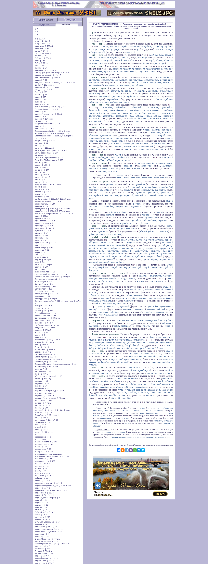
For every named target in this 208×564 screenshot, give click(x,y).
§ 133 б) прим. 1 (66, 214)
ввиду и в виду (41, 184)
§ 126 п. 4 (45, 347)
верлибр (38, 330)
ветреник (38, 381)
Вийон (37, 515)
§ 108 (47, 517)
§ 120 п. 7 (45, 556)
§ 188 (45, 408)
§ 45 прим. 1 (48, 393)
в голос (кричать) (41, 204)
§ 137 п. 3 (41, 39)
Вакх (37, 65)
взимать (38, 469)
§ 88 (49, 371)
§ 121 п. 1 (49, 155)
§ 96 (44, 99)
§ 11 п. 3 (50, 129)
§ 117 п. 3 (47, 306)
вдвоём (38, 219)
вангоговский (40, 87)
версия (37, 335)
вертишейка (39, 342)
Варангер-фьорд (41, 109)
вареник (38, 116)
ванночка (38, 102)
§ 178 (50, 311)
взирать (38, 471)
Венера (38, 311)
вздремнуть (39, 466)
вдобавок (38, 233)
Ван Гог (38, 85)
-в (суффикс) (40, 44)
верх (36, 345)
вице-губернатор (41, 558)
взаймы (38, 447)
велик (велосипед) (42, 272)
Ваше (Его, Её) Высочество (46, 160)
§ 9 (44, 126)
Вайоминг (39, 58)
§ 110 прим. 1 (48, 148)
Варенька (38, 121)
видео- (37, 488)
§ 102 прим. (64, 456)
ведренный (39, 250)
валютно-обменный (42, 78)
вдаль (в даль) (41, 211)
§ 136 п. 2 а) (47, 432)
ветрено (38, 386)
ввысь (37, 189)
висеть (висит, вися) (43, 541)
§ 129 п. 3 (57, 75)
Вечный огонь (40, 415)
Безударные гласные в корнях (135, 26)
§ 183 (49, 289)
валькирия (39, 70)
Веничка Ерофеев (42, 318)
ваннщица (39, 104)
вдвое (37, 216)
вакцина (38, 68)
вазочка (38, 56)
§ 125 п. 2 (47, 352)
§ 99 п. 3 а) (66, 486)
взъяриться (39, 476)
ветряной (38, 396)
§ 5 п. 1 (44, 253)
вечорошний (40, 420)
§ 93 (44, 180)
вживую (38, 432)
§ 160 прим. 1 (47, 85)
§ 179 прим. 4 (63, 544)
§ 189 (55, 367)
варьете (38, 126)
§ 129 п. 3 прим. (53, 87)
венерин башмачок (42, 316)
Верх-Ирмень (40, 350)
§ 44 (48, 534)
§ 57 (44, 112)
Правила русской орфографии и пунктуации (131, 3)
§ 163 (63, 107)
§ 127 (49, 282)
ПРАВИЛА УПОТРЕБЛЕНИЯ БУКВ (105, 24)
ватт (36, 146)
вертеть (38, 337)
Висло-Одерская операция (45, 544)
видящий (38, 507)
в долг (37, 240)
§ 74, (44, 495)
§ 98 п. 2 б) (49, 320)
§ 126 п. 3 (54, 109)
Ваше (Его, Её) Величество (46, 158)
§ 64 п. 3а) (46, 379)
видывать (38, 505)
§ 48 (44, 56)
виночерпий (39, 534)
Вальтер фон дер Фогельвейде (47, 73)
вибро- (37, 481)
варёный (38, 119)
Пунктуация (70, 19)
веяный (38, 427)
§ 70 (46, 238)
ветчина (38, 403)
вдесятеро (39, 226)
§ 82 (40, 434)
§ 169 (45, 267)
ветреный (38, 391)
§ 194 (65, 274)
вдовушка (39, 238)
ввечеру (38, 182)
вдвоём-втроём (41, 221)
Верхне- (38, 352)
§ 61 (46, 505)
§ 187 (43, 255)
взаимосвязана (41, 444)
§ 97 (45, 116)
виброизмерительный (43, 483)
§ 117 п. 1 (53, 243)
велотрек (38, 306)
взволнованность (42, 461)
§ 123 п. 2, (57, 136)
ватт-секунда (40, 150)
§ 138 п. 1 (46, 41)
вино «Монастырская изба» (46, 529)
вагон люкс (39, 46)
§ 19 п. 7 (46, 405)
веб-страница (40, 248)
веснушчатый (40, 371)
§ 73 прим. (56, 539)
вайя (37, 61)
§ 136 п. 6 (46, 165)
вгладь (37, 194)
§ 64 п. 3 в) (47, 551)
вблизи (37, 165)
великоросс (39, 296)
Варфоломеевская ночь (44, 124)
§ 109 (46, 104)
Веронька (38, 333)
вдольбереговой (41, 243)
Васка (37, 138)
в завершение (40, 437)
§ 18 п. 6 (44, 418)
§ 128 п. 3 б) (53, 294)
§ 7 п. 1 (43, 262)
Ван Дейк (38, 90)
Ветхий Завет (40, 401)
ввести (37, 180)
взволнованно (40, 459)
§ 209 (46, 170)
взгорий (38, 464)
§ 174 (49, 413)
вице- (37, 556)
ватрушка (38, 143)
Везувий (38, 267)
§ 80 (48, 44)
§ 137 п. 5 (57, 201)
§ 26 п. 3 (43, 61)
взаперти (38, 452)
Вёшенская (39, 422)
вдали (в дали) (41, 209)
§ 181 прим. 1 (67, 136)
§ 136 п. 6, (53, 199)
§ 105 (45, 381)
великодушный (41, 294)
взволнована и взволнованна (46, 456)
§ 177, (59, 274)
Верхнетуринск (41, 357)
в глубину (38, 197)
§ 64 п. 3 (58, 114)
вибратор (38, 478)
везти (37, 265)
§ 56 (56, 420)
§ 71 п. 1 (66, 134)
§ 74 (44, 337)
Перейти (160, 493)
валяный (38, 80)
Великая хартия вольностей (46, 279)
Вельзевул (39, 308)
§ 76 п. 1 (50, 495)
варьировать (40, 129)
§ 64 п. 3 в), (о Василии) (53, 134)
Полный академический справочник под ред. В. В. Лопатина (59, 4)
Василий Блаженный (43, 136)
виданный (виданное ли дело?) (47, 486)
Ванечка (38, 95)
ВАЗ (36, 53)
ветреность (39, 388)
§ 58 (45, 507)
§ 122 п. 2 (49, 46)
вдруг (37, 245)
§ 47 (46, 121)
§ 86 (47, 49)
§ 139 (44, 163)
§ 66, (49, 340)
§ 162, (45, 311)
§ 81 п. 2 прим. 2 (47, 265)
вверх (37, 175)
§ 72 (49, 437)
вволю (37, 187)
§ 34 (46, 143)
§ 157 (59, 376)
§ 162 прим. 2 (50, 70)
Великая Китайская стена (45, 274)
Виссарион (39, 549)
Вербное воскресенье (43, 325)
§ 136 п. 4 (45, 216)
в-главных (39, 192)
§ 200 (64, 490)
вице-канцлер (40, 561)
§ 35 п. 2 (56, 541)
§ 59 (45, 500)
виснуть (38, 546)
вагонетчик (39, 49)
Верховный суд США (43, 367)
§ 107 (43, 97)
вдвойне (38, 223)
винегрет (38, 524)
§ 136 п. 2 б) (48, 223)
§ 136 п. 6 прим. (64, 199)
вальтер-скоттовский (43, 75)
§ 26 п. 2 (47, 58)
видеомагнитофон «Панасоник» (48, 490)
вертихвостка (40, 340)
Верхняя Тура (40, 362)
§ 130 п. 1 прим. (63, 410)
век (36, 269)
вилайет (38, 519)
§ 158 (44, 92)
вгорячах (38, 206)
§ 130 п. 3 (56, 78)
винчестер (39, 537)
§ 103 (54, 442)
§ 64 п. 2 (44, 51)
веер (37, 262)
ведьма (38, 260)
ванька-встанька (41, 107)
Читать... (99, 492)
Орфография (45, 19)
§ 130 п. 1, (52, 410)
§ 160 (73, 83)
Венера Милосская (42, 313)
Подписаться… (103, 494)
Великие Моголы (41, 284)
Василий (38, 134)
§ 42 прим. (51, 328)
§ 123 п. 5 (65, 73)
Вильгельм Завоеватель (44, 522)
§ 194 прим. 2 (52, 415)
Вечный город (40, 413)
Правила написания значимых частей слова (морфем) (144, 24)
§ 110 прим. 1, (52, 150)
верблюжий (39, 323)
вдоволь (38, 235)
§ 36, (45, 452)
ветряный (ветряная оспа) (45, 398)
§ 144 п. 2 (44, 257)
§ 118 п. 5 (53, 221)
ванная (37, 99)
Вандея (38, 92)
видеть (37, 495)
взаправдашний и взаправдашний (48, 454)
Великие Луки (40, 282)
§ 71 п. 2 (51, 512)
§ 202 (60, 158)
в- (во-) (37, 41)
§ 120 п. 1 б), (54, 107)
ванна (37, 97)
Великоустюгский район (44, 301)
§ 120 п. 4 (62, 150)
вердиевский (40, 328)
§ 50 (53, 272)
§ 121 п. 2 (51, 141)
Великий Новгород (42, 286)
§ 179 (57, 124)
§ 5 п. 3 (48, 422)
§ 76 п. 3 (44, 430)
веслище (38, 369)
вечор (37, 418)
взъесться (39, 473)
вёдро (37, 253)
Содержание (44, 25)
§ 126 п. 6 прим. (63, 131)
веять (37, 430)
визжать (38, 510)
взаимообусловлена (43, 442)
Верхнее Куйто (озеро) (44, 354)
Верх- (37, 347)
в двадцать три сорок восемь (46, 214)
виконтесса (39, 517)
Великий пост (40, 289)
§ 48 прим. (55, 318)
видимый (38, 500)
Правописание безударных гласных (105, 26)
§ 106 (47, 296)
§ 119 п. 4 (56, 340)
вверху (37, 177)
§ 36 (45, 469)
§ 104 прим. (48, 119)
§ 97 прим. (59, 391)
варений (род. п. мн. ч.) (44, 114)
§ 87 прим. (47, 403)
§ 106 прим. (53, 299)
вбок (36, 168)
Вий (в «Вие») (40, 512)
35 (95, 32)
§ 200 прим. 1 (45, 53)
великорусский (41, 299)
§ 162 (47, 308)
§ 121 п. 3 (47, 330)
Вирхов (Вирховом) (42, 539)
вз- (36, 434)
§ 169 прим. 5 (56, 359)
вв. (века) (38, 170)
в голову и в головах (43, 201)
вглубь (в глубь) (41, 199)
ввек (36, 172)
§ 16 (45, 68)
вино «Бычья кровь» (43, 527)
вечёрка (38, 405)
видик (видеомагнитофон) (45, 498)
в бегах (38, 163)
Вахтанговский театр (43, 153)
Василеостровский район (45, 131)
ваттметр (38, 148)
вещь (37, 425)
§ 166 (53, 316)
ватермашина (40, 141)
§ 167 (55, 153)
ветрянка (38, 393)
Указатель (66, 25)
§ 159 (52, 284)
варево (37, 112)
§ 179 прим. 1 (66, 277)
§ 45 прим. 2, (49, 391)
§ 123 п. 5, (65, 83)
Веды (37, 255)
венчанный (39, 320)
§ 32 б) (45, 503)
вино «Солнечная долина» (45, 532)
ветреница (39, 384)
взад (36, 439)
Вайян (37, 63)
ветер (37, 374)
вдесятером (39, 228)
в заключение (40, 449)
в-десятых (39, 231)
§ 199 (55, 527)
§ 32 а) (43, 425)
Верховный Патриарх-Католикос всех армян (52, 364)
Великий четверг (41, 291)
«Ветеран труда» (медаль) (45, 376)
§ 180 (42, 65)
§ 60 (45, 80)
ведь (37, 257)
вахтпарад (39, 155)
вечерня (38, 408)
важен (37, 51)
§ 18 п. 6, (50, 420)
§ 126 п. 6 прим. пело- (64, 301)
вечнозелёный (40, 410)
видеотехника (40, 493)
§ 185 (74, 364)
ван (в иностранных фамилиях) (47, 83)
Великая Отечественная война (47, 277)
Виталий (38, 551)
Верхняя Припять (42, 359)
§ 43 (46, 478)
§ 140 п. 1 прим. (54, 184)
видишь (38, 503)
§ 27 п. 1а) (48, 473)
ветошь (38, 379)
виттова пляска (41, 553)
